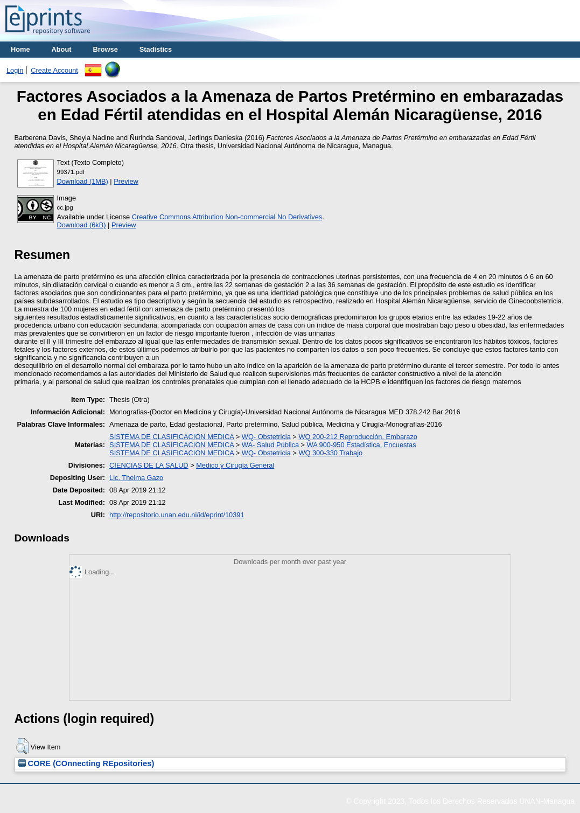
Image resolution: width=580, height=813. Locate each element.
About (62, 49)
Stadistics (155, 49)
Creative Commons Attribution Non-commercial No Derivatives (227, 217)
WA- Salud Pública (270, 445)
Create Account (54, 70)
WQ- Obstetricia (266, 437)
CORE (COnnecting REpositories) (86, 763)
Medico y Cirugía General (235, 465)
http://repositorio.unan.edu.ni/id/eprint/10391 (176, 515)
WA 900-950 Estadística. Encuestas (361, 445)
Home (20, 49)
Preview (126, 181)
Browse (105, 49)
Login (14, 70)
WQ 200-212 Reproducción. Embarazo (357, 437)
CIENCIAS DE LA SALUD (148, 465)
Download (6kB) (81, 225)
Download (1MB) (82, 181)
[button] (22, 746)
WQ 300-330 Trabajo (330, 453)
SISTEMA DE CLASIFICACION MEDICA (171, 437)
